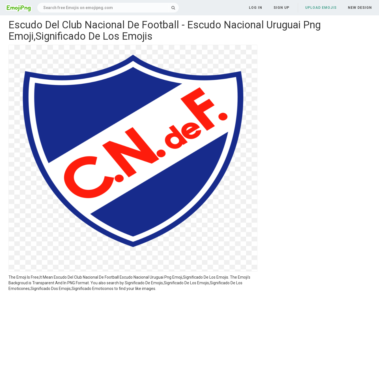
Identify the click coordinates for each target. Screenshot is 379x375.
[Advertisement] (132, 334)
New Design (360, 8)
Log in (255, 8)
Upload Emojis (321, 8)
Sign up (281, 8)
